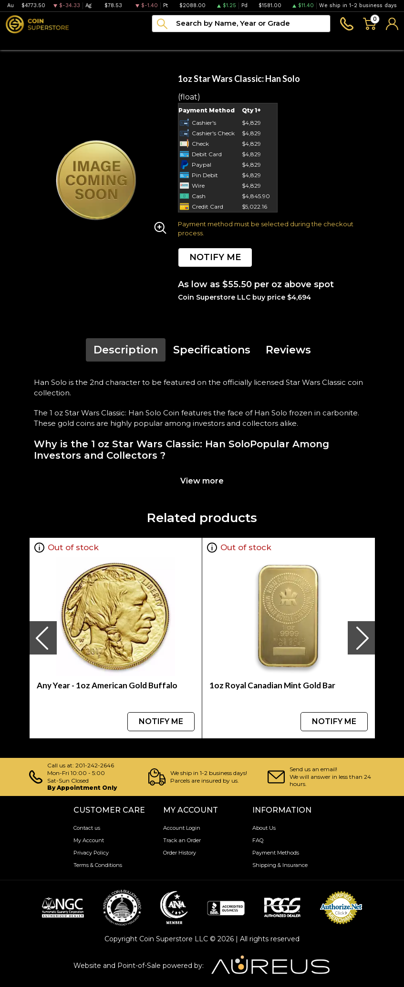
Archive (186, 41)
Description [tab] (125, 349)
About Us (264, 828)
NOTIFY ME (215, 257)
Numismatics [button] (69, 41)
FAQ (257, 840)
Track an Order (182, 840)
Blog (223, 41)
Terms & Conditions (97, 865)
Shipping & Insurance (280, 865)
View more (202, 480)
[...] (241, 23)
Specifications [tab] (211, 349)
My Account (88, 840)
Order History (179, 852)
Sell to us (381, 41)
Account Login (181, 828)
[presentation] (43, 638)
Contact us (86, 828)
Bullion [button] (18, 41)
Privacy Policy (91, 852)
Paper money (133, 41)
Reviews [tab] (288, 349)
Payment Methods (275, 852)
